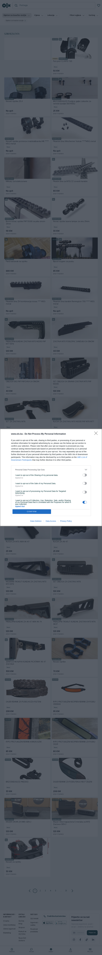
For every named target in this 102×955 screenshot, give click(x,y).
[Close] (96, 434)
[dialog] (51, 477)
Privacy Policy (66, 521)
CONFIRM (32, 512)
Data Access (51, 521)
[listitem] (51, 469)
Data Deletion (36, 521)
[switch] (85, 475)
